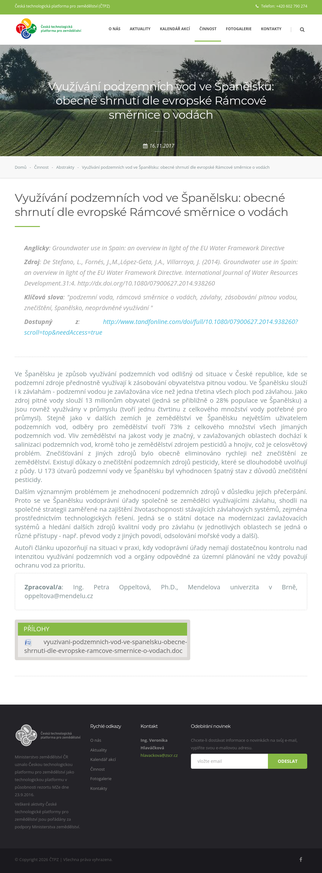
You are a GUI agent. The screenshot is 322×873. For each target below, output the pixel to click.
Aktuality (140, 28)
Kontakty (271, 28)
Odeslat (287, 761)
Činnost (207, 28)
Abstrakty (65, 167)
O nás (114, 28)
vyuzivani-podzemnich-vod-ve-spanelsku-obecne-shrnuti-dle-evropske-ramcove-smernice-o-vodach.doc (105, 646)
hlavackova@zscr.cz (159, 755)
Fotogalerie (239, 28)
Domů (20, 167)
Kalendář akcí (175, 28)
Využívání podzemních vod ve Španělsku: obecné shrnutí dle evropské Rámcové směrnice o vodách (175, 167)
